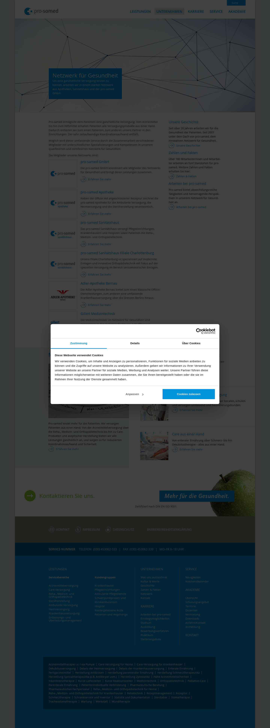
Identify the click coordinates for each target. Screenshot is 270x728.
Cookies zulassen (188, 394)
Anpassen (135, 394)
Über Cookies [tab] (191, 343)
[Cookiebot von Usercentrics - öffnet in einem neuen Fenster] (198, 331)
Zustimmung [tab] (78, 343)
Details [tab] (135, 343)
